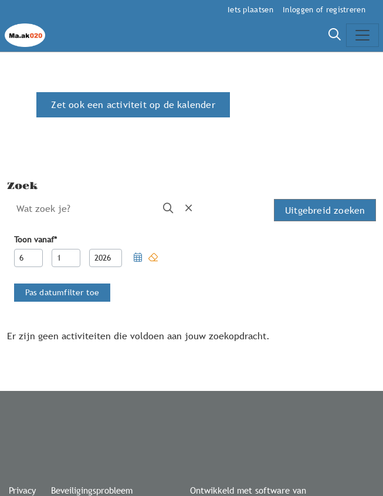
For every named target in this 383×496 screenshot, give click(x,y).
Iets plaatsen (250, 9)
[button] (138, 258)
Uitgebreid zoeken (325, 210)
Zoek (22, 186)
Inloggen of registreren (324, 9)
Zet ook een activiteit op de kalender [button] (133, 104)
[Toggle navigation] (362, 35)
